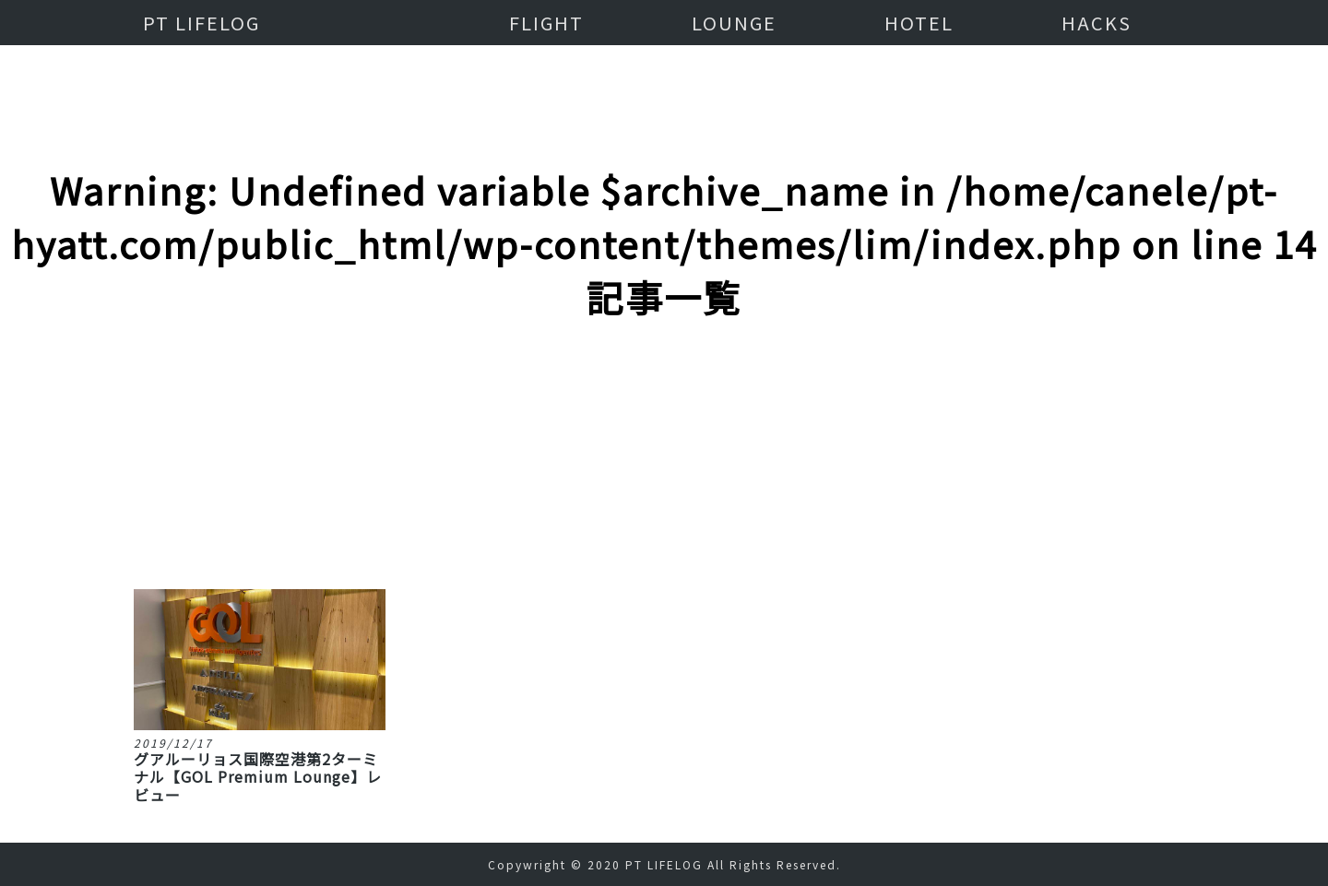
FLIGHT (546, 22)
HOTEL (919, 22)
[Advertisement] (664, 368)
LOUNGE (734, 22)
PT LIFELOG (201, 22)
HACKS (1096, 22)
